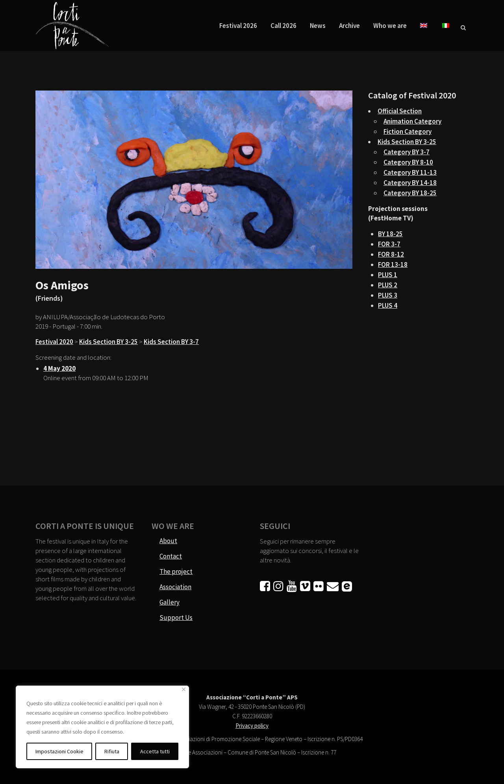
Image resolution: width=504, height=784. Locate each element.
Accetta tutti (155, 751)
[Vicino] (183, 689)
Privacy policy (252, 725)
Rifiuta (111, 751)
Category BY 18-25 (410, 193)
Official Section (400, 111)
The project (176, 571)
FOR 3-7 (389, 244)
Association (175, 586)
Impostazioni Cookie (59, 751)
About (168, 540)
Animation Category (412, 121)
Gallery (169, 602)
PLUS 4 (387, 305)
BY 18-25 (390, 233)
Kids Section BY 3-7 (171, 341)
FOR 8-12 (391, 254)
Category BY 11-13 (410, 172)
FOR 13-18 (393, 264)
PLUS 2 (387, 285)
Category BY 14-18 (410, 182)
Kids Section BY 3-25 (108, 341)
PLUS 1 (387, 274)
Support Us (176, 617)
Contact (170, 556)
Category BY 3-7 (407, 152)
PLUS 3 (387, 295)
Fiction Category (408, 131)
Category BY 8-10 (408, 162)
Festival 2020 (54, 341)
